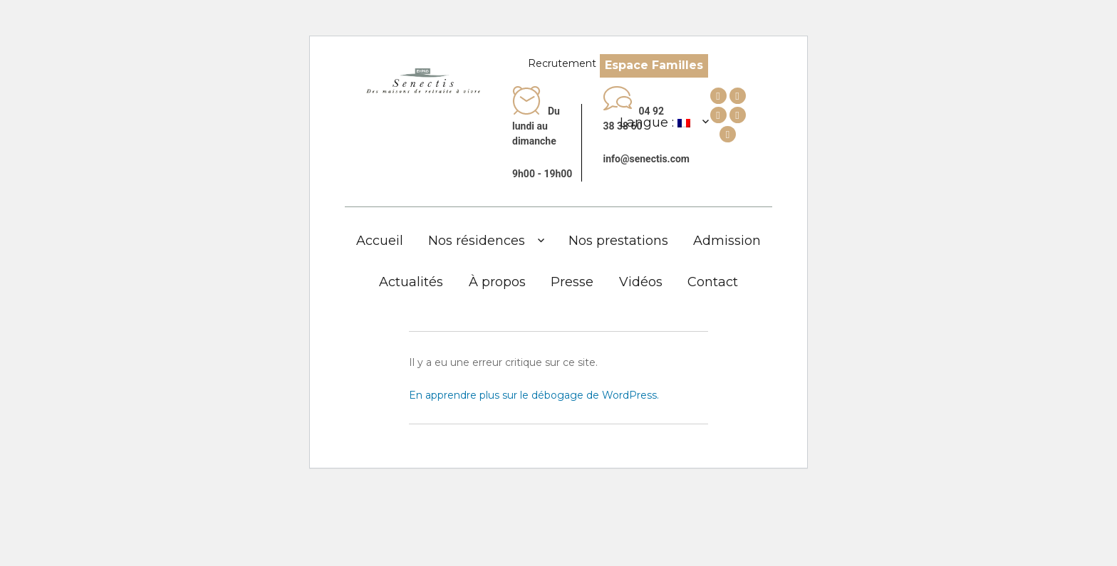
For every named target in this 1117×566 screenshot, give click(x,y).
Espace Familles (654, 65)
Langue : (655, 122)
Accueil (379, 240)
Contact (712, 282)
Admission (727, 240)
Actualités (411, 282)
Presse (572, 282)
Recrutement (562, 63)
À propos (497, 282)
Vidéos (641, 282)
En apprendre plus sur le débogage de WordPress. (534, 395)
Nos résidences (476, 240)
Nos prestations (618, 240)
